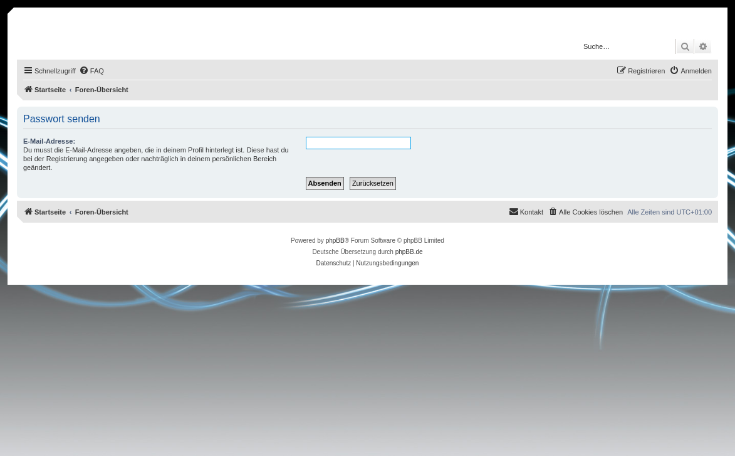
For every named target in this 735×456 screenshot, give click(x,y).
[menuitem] (91, 70)
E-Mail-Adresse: (49, 141)
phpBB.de (409, 251)
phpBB (335, 240)
